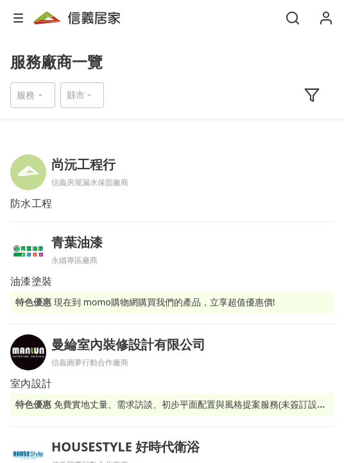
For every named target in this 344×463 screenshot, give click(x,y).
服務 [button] (26, 95)
